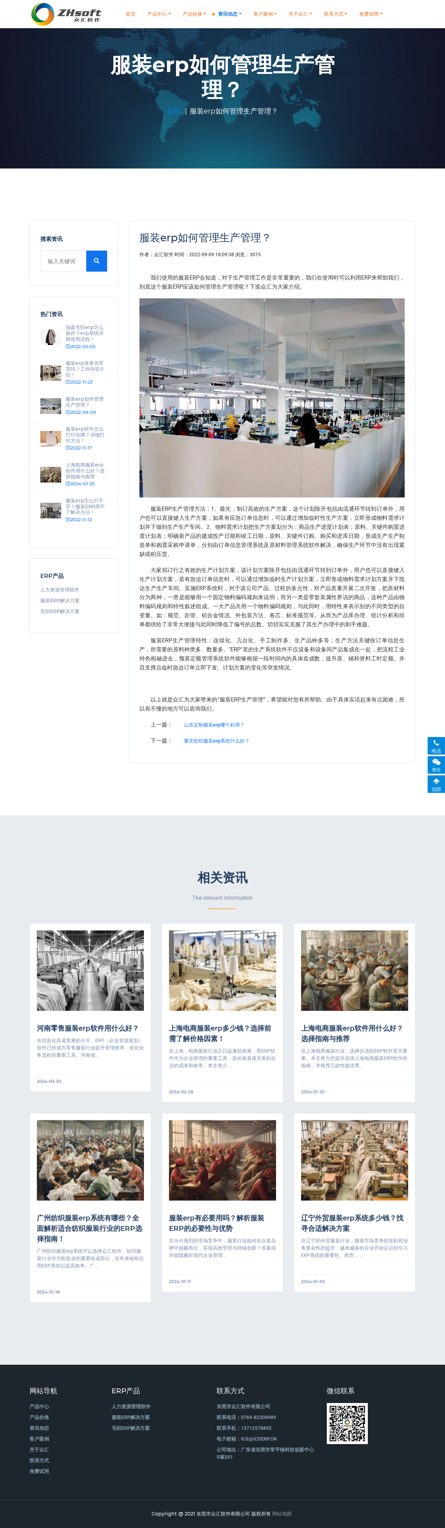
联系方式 (333, 14)
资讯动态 (227, 14)
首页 (131, 14)
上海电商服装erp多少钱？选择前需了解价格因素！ (220, 1042)
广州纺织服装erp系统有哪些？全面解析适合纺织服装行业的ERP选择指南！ (89, 1237)
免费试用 (369, 14)
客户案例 (263, 14)
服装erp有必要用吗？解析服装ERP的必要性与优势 (216, 1231)
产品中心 (157, 14)
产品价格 (192, 14)
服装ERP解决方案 (60, 600)
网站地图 (282, 1514)
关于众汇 (298, 14)
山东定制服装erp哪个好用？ (214, 725)
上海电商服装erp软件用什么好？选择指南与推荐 (352, 1042)
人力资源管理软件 (59, 590)
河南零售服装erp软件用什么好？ (88, 1037)
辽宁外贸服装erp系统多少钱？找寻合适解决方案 (352, 1231)
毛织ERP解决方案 (60, 611)
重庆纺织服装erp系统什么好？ (217, 741)
